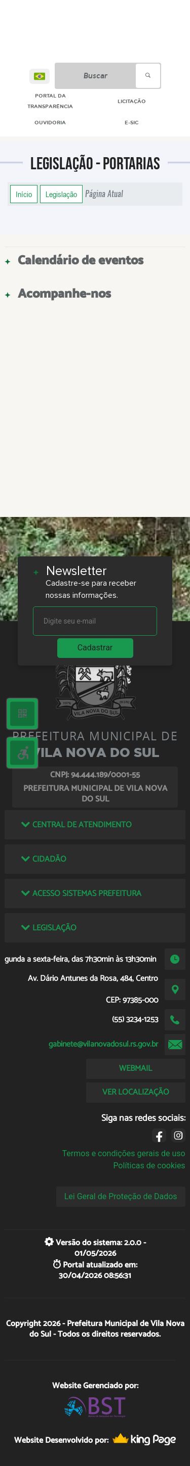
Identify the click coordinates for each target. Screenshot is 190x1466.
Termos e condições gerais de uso (123, 1153)
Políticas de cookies (149, 1165)
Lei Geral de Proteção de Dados (120, 1196)
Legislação (61, 194)
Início (24, 194)
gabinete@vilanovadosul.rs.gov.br (103, 1044)
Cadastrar (95, 647)
